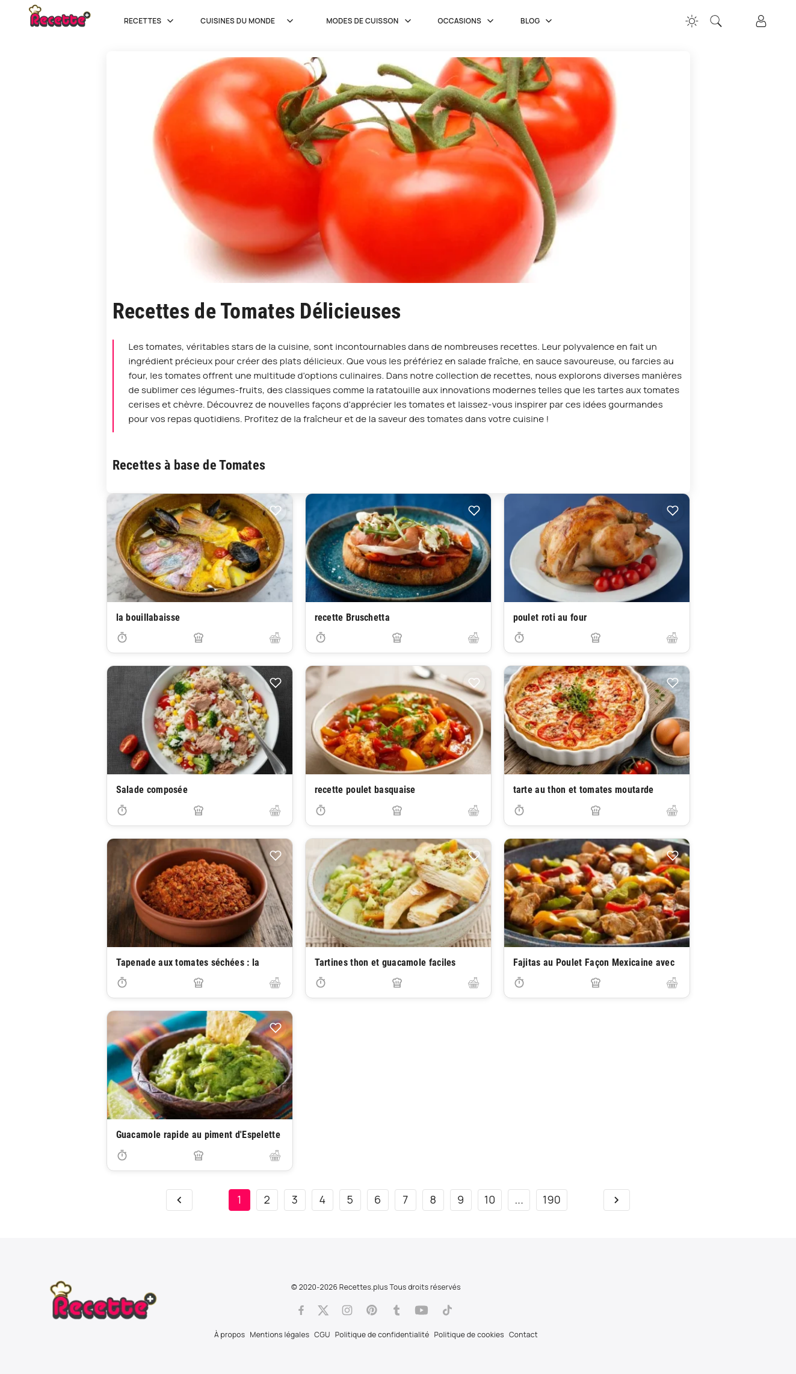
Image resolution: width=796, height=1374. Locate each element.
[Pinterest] (371, 1310)
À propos (229, 1334)
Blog (537, 21)
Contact (523, 1334)
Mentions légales (279, 1334)
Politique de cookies (469, 1334)
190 (552, 1199)
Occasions (467, 21)
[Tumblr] (396, 1310)
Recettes (150, 21)
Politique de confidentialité (382, 1334)
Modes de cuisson (369, 21)
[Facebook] (301, 1310)
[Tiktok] (447, 1310)
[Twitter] (323, 1310)
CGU (322, 1334)
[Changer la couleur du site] (692, 21)
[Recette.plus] (68, 21)
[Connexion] (761, 21)
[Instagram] (347, 1310)
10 (490, 1199)
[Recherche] (716, 21)
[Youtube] (421, 1310)
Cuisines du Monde (251, 21)
